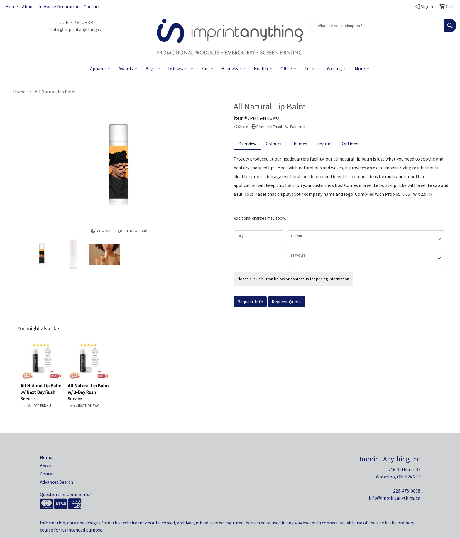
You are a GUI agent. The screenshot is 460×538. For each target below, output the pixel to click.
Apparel (100, 68)
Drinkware (181, 68)
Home (12, 6)
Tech (312, 68)
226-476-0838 (76, 22)
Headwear (233, 68)
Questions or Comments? (65, 494)
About (28, 6)
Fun (207, 68)
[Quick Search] (377, 25)
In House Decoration (59, 6)
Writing (337, 68)
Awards (128, 68)
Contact (92, 6)
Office (288, 68)
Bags (153, 68)
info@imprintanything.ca (76, 29)
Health (263, 68)
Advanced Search (56, 482)
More (362, 68)
